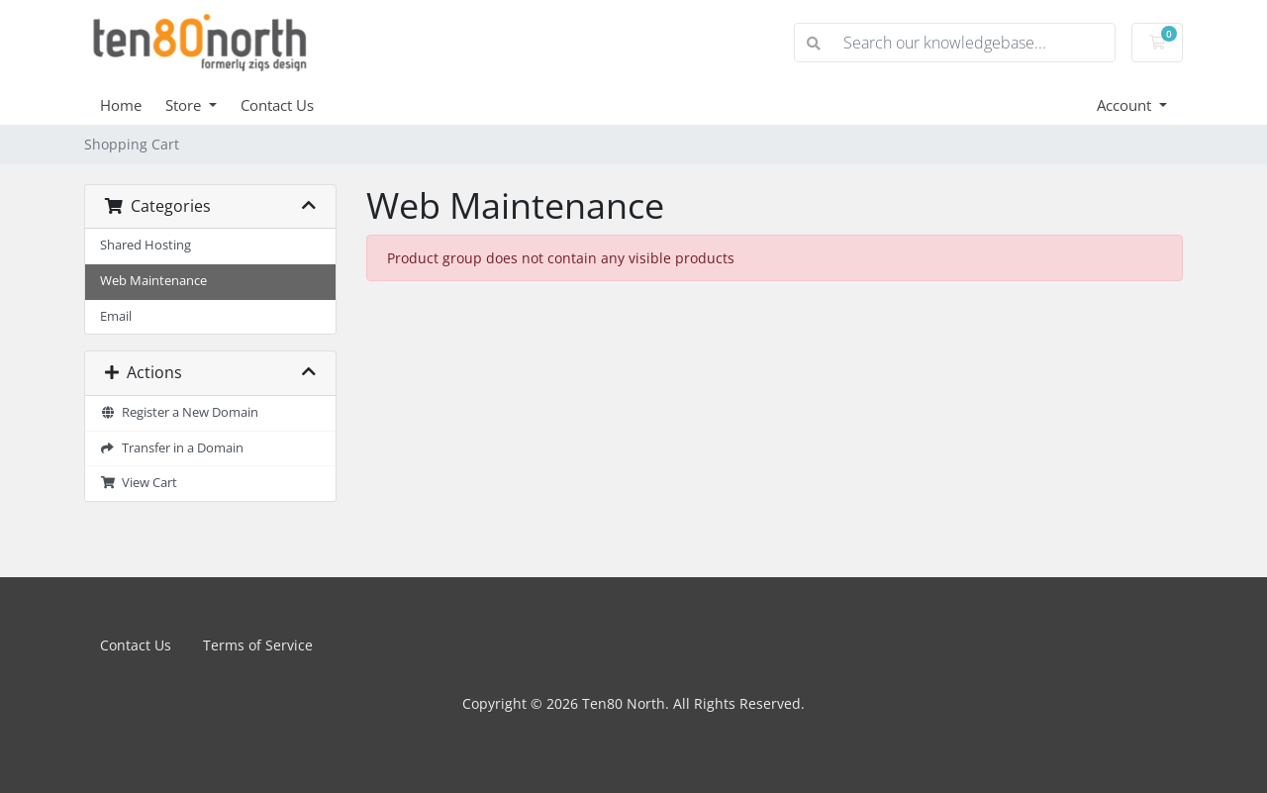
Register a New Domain (179, 412)
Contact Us (277, 105)
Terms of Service (258, 645)
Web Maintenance (153, 280)
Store (185, 105)
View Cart (138, 482)
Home (121, 105)
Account (1126, 105)
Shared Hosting (145, 245)
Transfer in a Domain (172, 448)
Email (116, 316)
